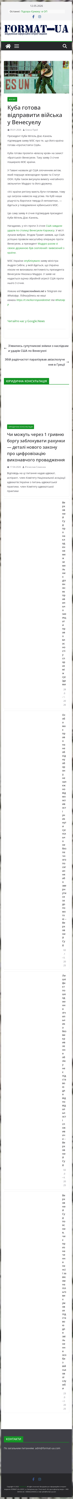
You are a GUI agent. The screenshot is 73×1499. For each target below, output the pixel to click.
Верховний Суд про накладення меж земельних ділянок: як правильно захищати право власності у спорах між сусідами (64, 593)
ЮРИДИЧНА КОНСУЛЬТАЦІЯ (21, 427)
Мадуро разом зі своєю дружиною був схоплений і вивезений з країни (35, 248)
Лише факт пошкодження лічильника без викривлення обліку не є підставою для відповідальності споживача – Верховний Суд (64, 1070)
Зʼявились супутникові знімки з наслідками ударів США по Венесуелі (36, 348)
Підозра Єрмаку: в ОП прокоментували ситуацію (37, 13)
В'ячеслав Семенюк (35, 466)
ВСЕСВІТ (12, 99)
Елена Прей (32, 129)
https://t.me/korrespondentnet (33, 300)
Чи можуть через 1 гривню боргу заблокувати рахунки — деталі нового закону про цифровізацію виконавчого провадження (36, 447)
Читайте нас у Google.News (26, 321)
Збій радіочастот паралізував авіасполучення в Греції (37, 361)
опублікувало (32, 260)
